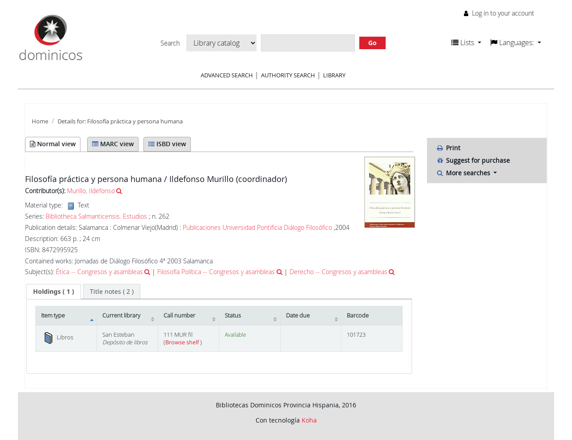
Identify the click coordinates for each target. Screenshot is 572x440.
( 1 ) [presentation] (53, 291)
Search (170, 43)
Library (334, 75)
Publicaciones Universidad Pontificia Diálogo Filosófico (257, 227)
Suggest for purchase (473, 160)
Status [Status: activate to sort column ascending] (233, 315)
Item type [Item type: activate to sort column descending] (53, 315)
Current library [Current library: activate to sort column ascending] (121, 315)
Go (372, 42)
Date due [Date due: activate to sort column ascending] (298, 315)
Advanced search (227, 75)
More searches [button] (464, 173)
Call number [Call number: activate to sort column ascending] (179, 315)
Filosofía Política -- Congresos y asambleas (216, 271)
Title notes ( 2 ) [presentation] (112, 291)
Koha (309, 420)
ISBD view (167, 144)
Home (40, 121)
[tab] (53, 291)
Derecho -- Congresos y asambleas (338, 271)
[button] (466, 42)
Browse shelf (182, 342)
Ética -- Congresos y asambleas (99, 271)
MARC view (113, 144)
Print (448, 148)
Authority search (288, 75)
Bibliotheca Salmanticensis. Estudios (96, 216)
